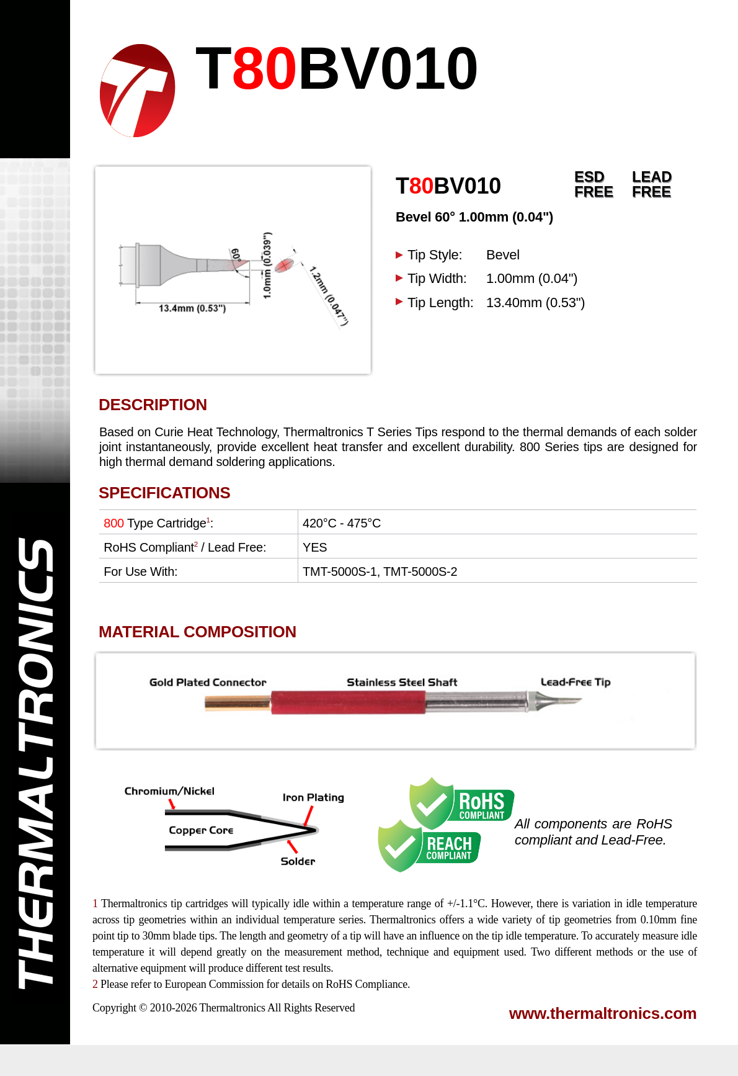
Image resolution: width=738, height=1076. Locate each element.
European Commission (214, 984)
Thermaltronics (232, 1008)
